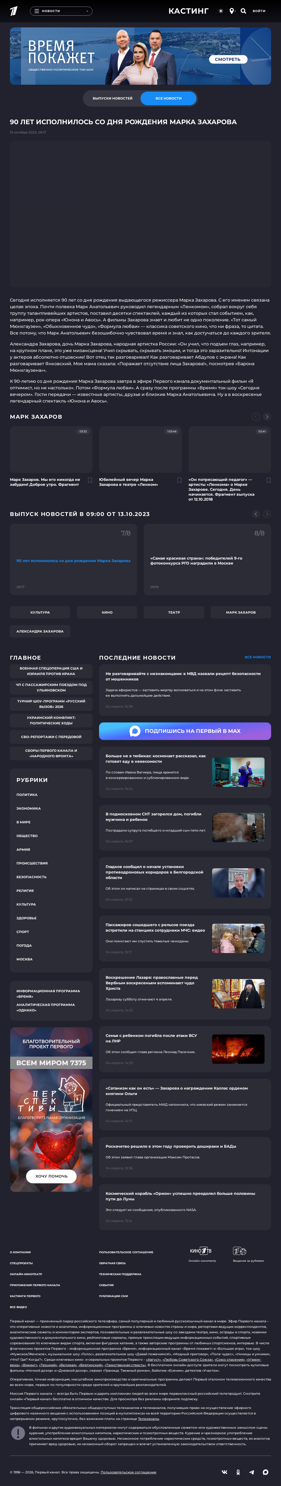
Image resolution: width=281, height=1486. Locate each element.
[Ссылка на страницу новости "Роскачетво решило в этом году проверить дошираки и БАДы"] (185, 1157)
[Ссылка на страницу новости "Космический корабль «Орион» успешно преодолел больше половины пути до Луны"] (185, 1207)
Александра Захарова (40, 631)
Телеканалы (148, 1419)
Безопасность (31, 877)
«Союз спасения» (230, 1359)
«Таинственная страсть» (125, 1365)
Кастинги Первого (25, 1296)
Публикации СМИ (113, 1296)
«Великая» (68, 1365)
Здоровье (26, 918)
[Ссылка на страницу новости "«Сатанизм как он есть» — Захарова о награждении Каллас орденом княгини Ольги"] (185, 1104)
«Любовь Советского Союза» (187, 1359)
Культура (40, 612)
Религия (25, 891)
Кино (107, 612)
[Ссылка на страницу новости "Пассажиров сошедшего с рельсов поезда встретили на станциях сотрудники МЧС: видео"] (185, 938)
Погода (24, 945)
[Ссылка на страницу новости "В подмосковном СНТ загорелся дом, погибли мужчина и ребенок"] (185, 827)
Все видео (18, 1307)
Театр (174, 612)
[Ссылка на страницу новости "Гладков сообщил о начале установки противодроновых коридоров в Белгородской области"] (185, 883)
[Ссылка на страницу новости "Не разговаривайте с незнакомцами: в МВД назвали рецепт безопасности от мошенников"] (185, 690)
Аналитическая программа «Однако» (45, 1007)
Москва (24, 959)
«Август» (153, 1359)
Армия (23, 849)
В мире (23, 822)
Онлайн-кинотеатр (26, 1274)
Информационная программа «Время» (48, 994)
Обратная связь (112, 1263)
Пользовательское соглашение (126, 1252)
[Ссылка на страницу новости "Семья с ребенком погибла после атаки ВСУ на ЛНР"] (185, 1049)
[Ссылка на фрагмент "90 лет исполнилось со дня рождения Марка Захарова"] (73, 559)
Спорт (22, 932)
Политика (27, 795)
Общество (27, 836)
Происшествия (32, 863)
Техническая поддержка (120, 1274)
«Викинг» (29, 1365)
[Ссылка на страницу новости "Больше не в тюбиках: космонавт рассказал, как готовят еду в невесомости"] (185, 772)
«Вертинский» (90, 1365)
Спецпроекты (21, 1263)
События (106, 1285)
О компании (20, 1252)
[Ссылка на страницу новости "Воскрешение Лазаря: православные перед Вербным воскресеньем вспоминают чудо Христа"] (185, 994)
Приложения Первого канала (35, 1285)
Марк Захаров (241, 612)
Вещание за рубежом (248, 1255)
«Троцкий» (48, 1365)
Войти (259, 11)
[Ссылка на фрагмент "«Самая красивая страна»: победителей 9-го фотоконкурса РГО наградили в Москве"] (207, 559)
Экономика (28, 808)
